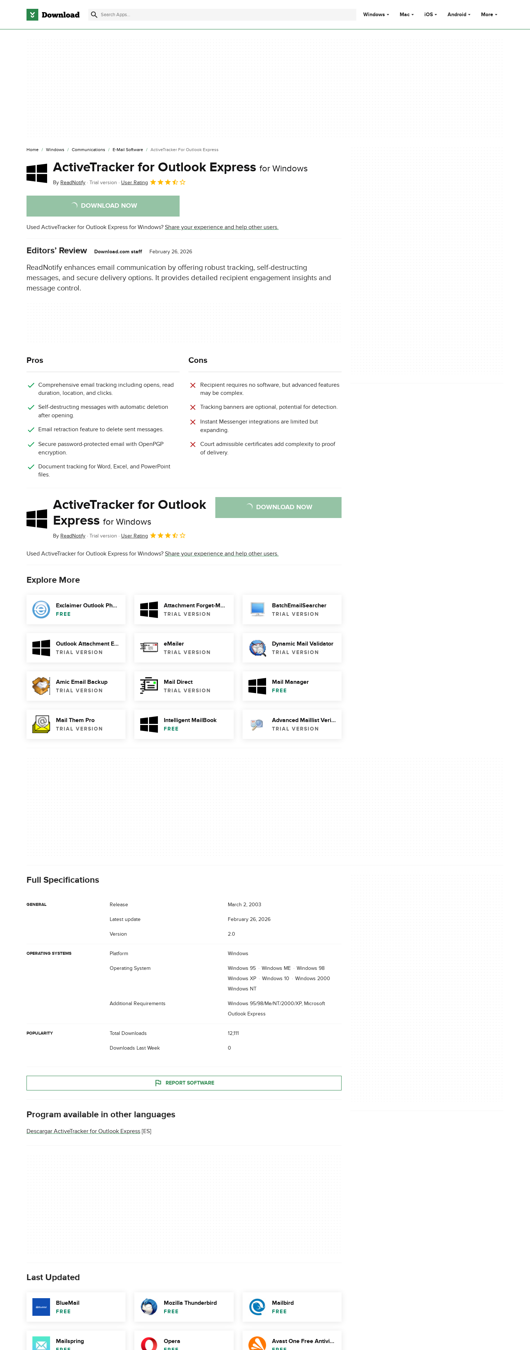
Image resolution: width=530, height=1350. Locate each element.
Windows (374, 14)
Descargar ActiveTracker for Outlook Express (83, 1131)
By (69, 182)
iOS (428, 14)
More (490, 14)
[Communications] (88, 150)
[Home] (32, 150)
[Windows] (55, 150)
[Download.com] (53, 15)
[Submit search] (94, 15)
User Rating (153, 182)
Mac (405, 14)
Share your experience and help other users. (222, 227)
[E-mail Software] (128, 150)
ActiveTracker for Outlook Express (180, 167)
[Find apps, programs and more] (222, 15)
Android (457, 14)
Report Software (184, 1083)
